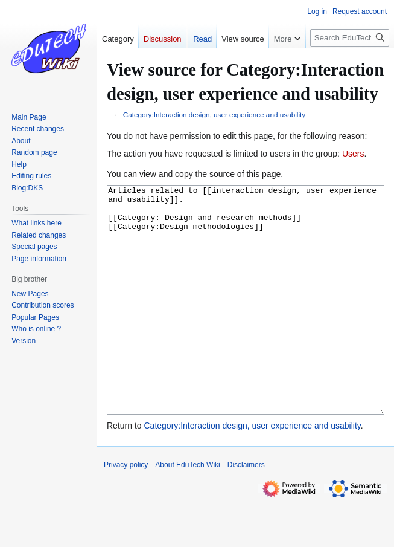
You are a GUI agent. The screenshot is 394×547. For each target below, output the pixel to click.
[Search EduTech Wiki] (349, 38)
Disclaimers (246, 510)
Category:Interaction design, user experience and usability (214, 114)
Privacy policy (126, 510)
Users (353, 153)
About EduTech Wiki (187, 510)
